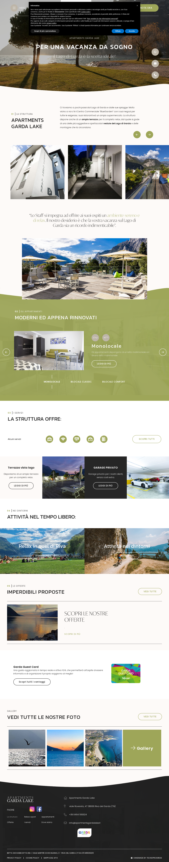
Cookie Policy (32, 858)
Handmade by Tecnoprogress (146, 858)
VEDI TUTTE (150, 591)
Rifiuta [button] (118, 31)
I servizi (27, 822)
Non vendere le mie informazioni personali (102, 19)
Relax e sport (30, 816)
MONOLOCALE (52, 381)
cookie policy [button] (85, 12)
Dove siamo (46, 822)
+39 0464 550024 (75, 814)
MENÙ (22, 7)
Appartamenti (47, 816)
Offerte (10, 822)
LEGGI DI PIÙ (104, 363)
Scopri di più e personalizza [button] (45, 31)
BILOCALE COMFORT (113, 381)
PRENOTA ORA (144, 7)
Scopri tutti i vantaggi (32, 681)
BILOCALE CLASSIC (81, 381)
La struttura (15, 816)
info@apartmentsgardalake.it (82, 822)
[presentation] (137, 134)
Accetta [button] (132, 31)
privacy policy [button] (51, 23)
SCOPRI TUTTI (147, 439)
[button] (137, 5)
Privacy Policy (14, 858)
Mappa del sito (51, 858)
